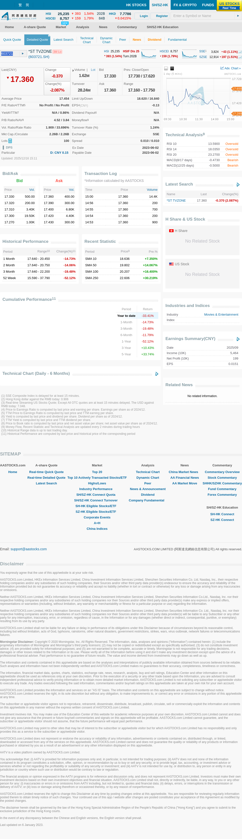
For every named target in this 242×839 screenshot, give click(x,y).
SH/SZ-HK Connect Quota (97, 494)
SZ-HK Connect (222, 520)
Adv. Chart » (231, 68)
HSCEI (164, 51)
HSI (106, 51)
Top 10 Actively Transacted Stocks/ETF (97, 477)
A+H (97, 523)
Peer (147, 483)
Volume (152, 189)
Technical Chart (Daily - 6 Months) (36, 373)
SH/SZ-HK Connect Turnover (97, 500)
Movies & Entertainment (221, 314)
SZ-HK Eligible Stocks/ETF (97, 512)
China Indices (97, 529)
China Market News (185, 472)
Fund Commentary (222, 489)
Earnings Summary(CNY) (190, 338)
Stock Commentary (222, 477)
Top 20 (97, 472)
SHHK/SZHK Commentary (222, 483)
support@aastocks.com (29, 549)
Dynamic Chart (148, 477)
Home (12, 472)
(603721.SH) (38, 57)
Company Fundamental (148, 500)
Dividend (148, 494)
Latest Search (179, 184)
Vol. (32, 189)
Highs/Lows (97, 483)
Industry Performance (97, 489)
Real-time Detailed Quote (46, 477)
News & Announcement (148, 489)
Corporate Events (97, 517)
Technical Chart (148, 472)
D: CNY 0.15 (59, 152)
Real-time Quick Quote (46, 472)
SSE (202, 51)
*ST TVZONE (176, 200)
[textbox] (206, 16)
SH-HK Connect (222, 514)
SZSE (203, 57)
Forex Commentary (222, 494)
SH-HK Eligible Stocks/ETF (97, 506)
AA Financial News (184, 477)
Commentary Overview (222, 472)
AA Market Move (184, 483)
